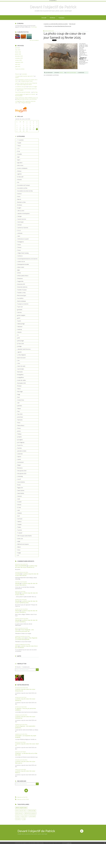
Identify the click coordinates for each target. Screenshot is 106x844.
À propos (61, 18)
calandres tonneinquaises (23, 213)
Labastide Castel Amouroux (24, 349)
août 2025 (17, 64)
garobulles (19, 309)
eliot (16, 646)
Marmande (20, 372)
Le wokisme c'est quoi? (20, 86)
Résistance (20, 468)
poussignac (20, 439)
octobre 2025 (18, 60)
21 (20, 129)
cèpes (18, 236)
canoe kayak (32, 816)
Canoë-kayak (20, 222)
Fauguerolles (20, 281)
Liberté (17, 77)
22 (23, 129)
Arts (18, 182)
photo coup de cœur (21, 810)
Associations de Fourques (23, 185)
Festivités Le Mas (21, 292)
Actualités (19, 154)
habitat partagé (21, 323)
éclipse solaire (20, 267)
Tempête (19, 524)
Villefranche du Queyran (23, 544)
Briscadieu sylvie (20, 638)
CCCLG (19, 230)
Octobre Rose (20, 400)
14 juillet (19, 143)
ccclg (24, 819)
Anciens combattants (22, 168)
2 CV (18, 148)
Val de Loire (20, 538)
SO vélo (19, 507)
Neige (18, 394)
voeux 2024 (24, 816)
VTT (18, 555)
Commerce (20, 256)
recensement (20, 462)
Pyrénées (19, 448)
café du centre (20, 210)
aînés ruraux (20, 165)
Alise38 (17, 583)
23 (26, 129)
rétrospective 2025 (21, 473)
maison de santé (21, 366)
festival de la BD (21, 284)
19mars (19, 145)
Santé (18, 499)
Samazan (19, 496)
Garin (16, 629)
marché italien (20, 369)
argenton (19, 174)
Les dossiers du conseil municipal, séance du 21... (26, 89)
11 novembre (20, 140)
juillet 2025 (17, 66)
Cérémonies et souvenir (23, 239)
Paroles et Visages (32, 86)
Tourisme (19, 530)
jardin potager (20, 340)
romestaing (20, 476)
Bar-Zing (35, 92)
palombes (19, 405)
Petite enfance (20, 425)
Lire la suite (34, 27)
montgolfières (20, 377)
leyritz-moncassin (21, 357)
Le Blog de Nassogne (25, 102)
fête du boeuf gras (21, 295)
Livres (18, 363)
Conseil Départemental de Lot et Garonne (27, 258)
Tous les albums (35, 40)
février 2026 (18, 52)
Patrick (17, 610)
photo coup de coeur (21, 807)
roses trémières (21, 482)
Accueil (44, 18)
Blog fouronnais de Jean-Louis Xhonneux (27, 99)
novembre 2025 (19, 58)
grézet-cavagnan (21, 315)
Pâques (19, 408)
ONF (18, 403)
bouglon (19, 208)
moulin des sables (21, 380)
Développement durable (23, 264)
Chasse (19, 244)
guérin (18, 318)
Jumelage (19, 346)
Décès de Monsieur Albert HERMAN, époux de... (26, 98)
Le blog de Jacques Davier (26, 81)
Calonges (19, 216)
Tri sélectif (19, 533)
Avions (18, 196)
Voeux (18, 550)
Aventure (19, 193)
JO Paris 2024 (20, 343)
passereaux (20, 417)
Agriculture (19, 162)
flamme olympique (21, 301)
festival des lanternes (22, 287)
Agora (18, 160)
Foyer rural (20, 307)
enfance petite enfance (22, 275)
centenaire (19, 233)
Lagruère (19, 352)
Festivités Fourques (22, 290)
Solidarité (19, 513)
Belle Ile (19, 199)
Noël (18, 397)
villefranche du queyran (30, 813)
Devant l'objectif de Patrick (53, 7)
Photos (19, 428)
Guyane (19, 321)
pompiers (19, 437)
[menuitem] (44, 17)
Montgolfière (20, 374)
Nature (19, 388)
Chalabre (21, 90)
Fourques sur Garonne (22, 304)
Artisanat (19, 179)
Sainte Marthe (20, 493)
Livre (18, 360)
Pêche (18, 422)
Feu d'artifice (20, 298)
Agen (18, 157)
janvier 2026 (18, 54)
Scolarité (19, 502)
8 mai (18, 151)
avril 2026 (17, 48)
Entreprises (20, 278)
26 (36, 129)
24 (30, 129)
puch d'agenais (20, 442)
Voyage (19, 552)
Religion (19, 465)
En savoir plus (68, 842)
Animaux (19, 171)
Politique (19, 434)
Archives (52, 18)
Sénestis (19, 504)
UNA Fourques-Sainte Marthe (24, 535)
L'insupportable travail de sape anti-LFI (24, 76)
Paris (18, 411)
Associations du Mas (22, 188)
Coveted (17, 574)
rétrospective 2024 (21, 470)
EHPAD (19, 273)
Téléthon (19, 521)
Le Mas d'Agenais (21, 355)
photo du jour (19, 813)
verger (18, 541)
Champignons (20, 242)
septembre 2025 (19, 62)
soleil (18, 510)
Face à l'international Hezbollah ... (23, 92)
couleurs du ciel (21, 261)
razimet (19, 459)
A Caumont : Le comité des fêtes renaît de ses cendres (56, 23)
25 (33, 129)
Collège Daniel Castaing (22, 253)
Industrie (19, 332)
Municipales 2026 (21, 383)
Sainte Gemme (20, 490)
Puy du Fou (20, 445)
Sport (18, 516)
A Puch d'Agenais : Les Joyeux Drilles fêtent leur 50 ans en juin (58, 26)
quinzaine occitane (21, 451)
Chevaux (19, 247)
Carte (19, 656)
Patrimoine (19, 420)
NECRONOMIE (18, 95)
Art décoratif (20, 177)
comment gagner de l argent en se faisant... (25, 94)
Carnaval (19, 225)
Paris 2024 (19, 414)
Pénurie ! (17, 74)
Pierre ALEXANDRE (20, 565)
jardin (18, 338)
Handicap (19, 329)
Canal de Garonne (21, 219)
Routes (19, 485)
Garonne (19, 312)
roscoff (19, 479)
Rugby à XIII (20, 487)
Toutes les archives (19, 69)
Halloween (19, 326)
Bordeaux (19, 205)
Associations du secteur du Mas (25, 191)
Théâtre (19, 527)
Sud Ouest (19, 519)
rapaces (19, 456)
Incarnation (24, 74)
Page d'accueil (72, 23)
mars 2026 (17, 50)
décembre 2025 (19, 56)
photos (19, 431)
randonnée (20, 454)
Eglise (18, 270)
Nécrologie (20, 391)
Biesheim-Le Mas (21, 202)
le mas (17, 816)
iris (18, 335)
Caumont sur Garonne (22, 227)
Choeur (19, 250)
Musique (19, 386)
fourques (18, 819)
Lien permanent (48, 72)
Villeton (19, 547)
